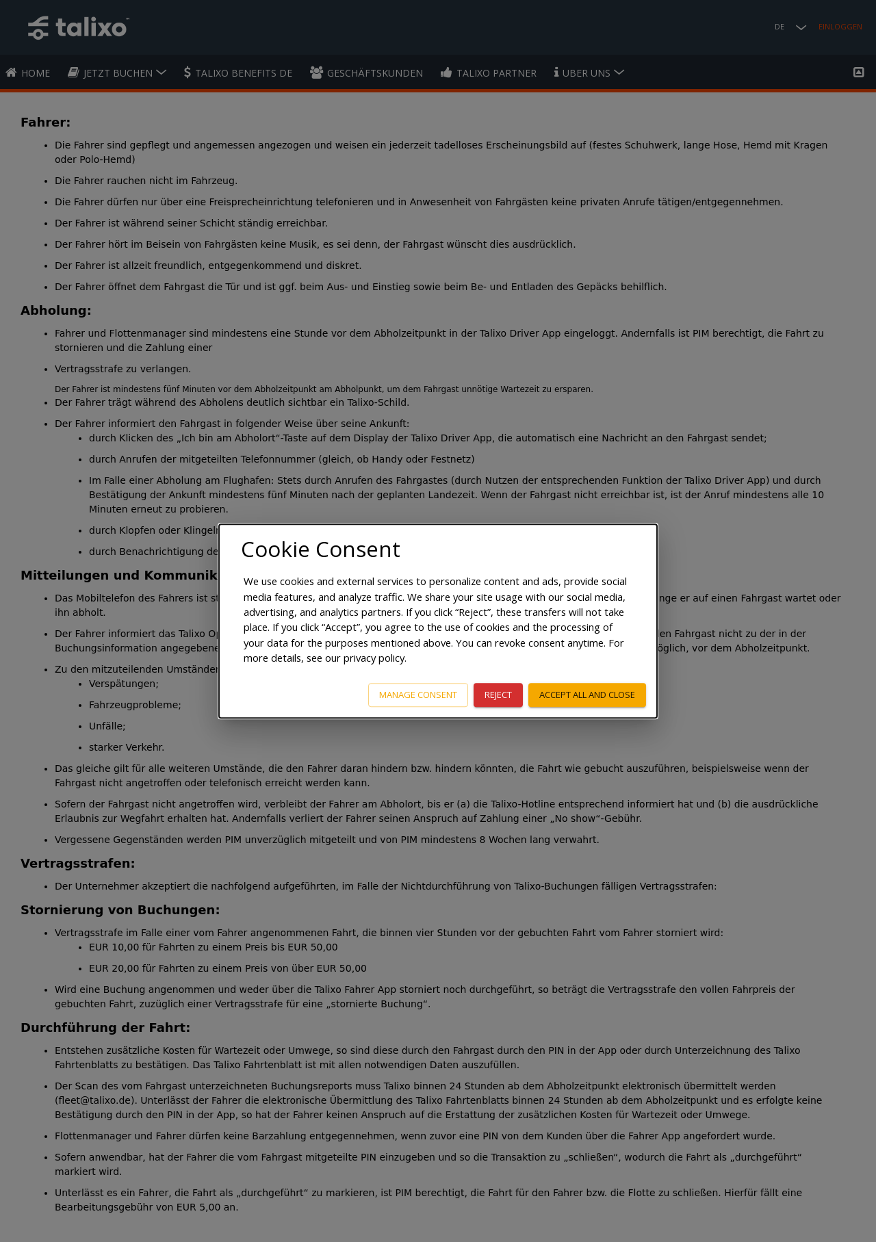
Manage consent (418, 694)
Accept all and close (587, 694)
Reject (498, 694)
